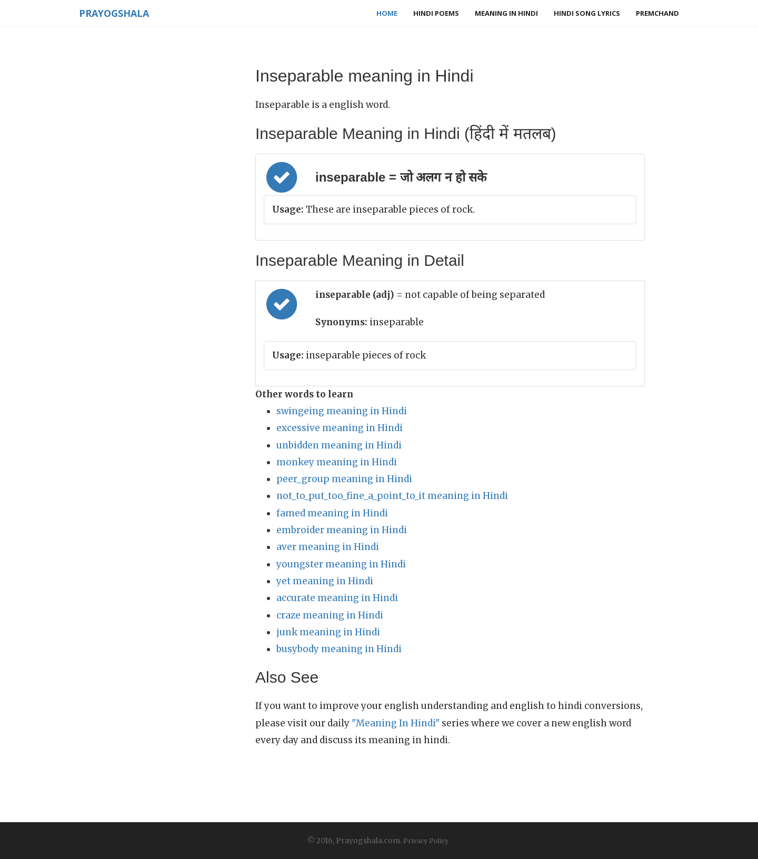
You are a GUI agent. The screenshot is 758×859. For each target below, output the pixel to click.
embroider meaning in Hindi (341, 530)
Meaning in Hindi (506, 13)
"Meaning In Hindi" (396, 723)
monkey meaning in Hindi (336, 462)
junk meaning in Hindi (328, 632)
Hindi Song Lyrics (587, 13)
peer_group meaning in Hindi (344, 479)
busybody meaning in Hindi (339, 649)
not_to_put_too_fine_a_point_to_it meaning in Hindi (392, 496)
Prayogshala (114, 13)
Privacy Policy (425, 841)
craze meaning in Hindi (329, 615)
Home (386, 13)
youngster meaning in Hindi (341, 564)
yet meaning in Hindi (324, 581)
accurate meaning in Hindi (337, 598)
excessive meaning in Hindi (339, 428)
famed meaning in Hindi (332, 513)
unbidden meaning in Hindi (339, 445)
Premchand (657, 13)
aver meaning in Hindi (327, 547)
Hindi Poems (436, 13)
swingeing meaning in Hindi (341, 411)
